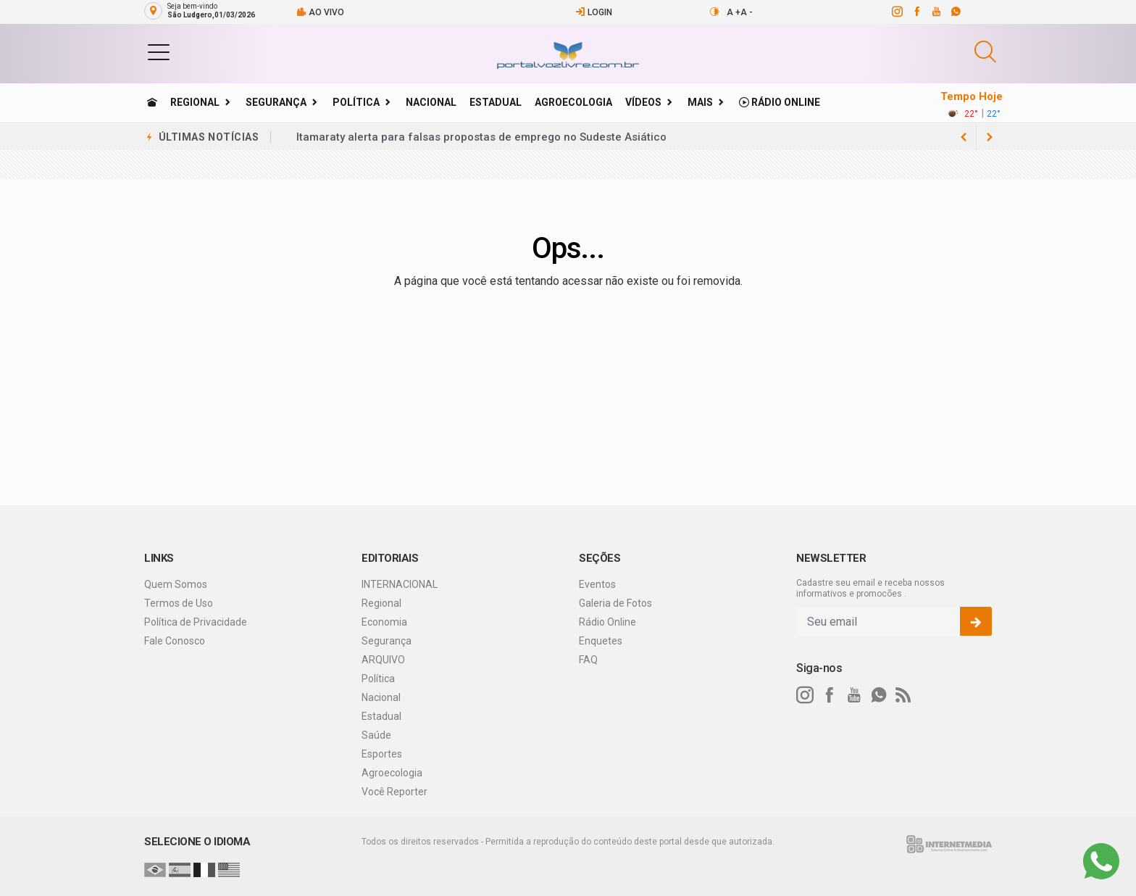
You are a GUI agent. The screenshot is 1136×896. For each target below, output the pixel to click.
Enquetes (600, 641)
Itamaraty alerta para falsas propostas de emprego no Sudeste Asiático (481, 137)
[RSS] (903, 695)
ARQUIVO (383, 659)
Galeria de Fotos (615, 603)
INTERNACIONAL (400, 584)
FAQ (588, 659)
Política (356, 102)
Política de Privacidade (195, 622)
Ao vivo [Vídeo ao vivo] (320, 12)
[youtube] (935, 11)
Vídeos (643, 102)
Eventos (597, 584)
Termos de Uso (178, 603)
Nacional (431, 102)
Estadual (495, 102)
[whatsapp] (955, 11)
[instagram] (896, 11)
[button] (158, 51)
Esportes (382, 754)
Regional (195, 102)
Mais (700, 102)
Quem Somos (175, 584)
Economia (384, 622)
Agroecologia (573, 102)
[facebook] (916, 11)
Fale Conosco (174, 641)
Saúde (376, 735)
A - (746, 12)
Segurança (276, 102)
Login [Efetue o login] (593, 12)
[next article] (964, 137)
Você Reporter (394, 791)
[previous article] (990, 137)
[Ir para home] (152, 102)
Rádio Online (779, 102)
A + (733, 12)
